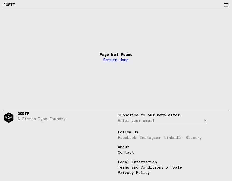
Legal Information (137, 162)
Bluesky (194, 137)
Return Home (116, 60)
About (123, 147)
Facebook (127, 137)
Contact (126, 152)
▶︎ (205, 120)
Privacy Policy (134, 172)
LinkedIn (173, 137)
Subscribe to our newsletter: (150, 115)
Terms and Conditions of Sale (150, 167)
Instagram (150, 137)
